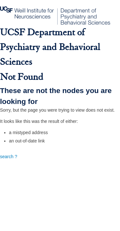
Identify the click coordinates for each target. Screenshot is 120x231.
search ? (8, 156)
